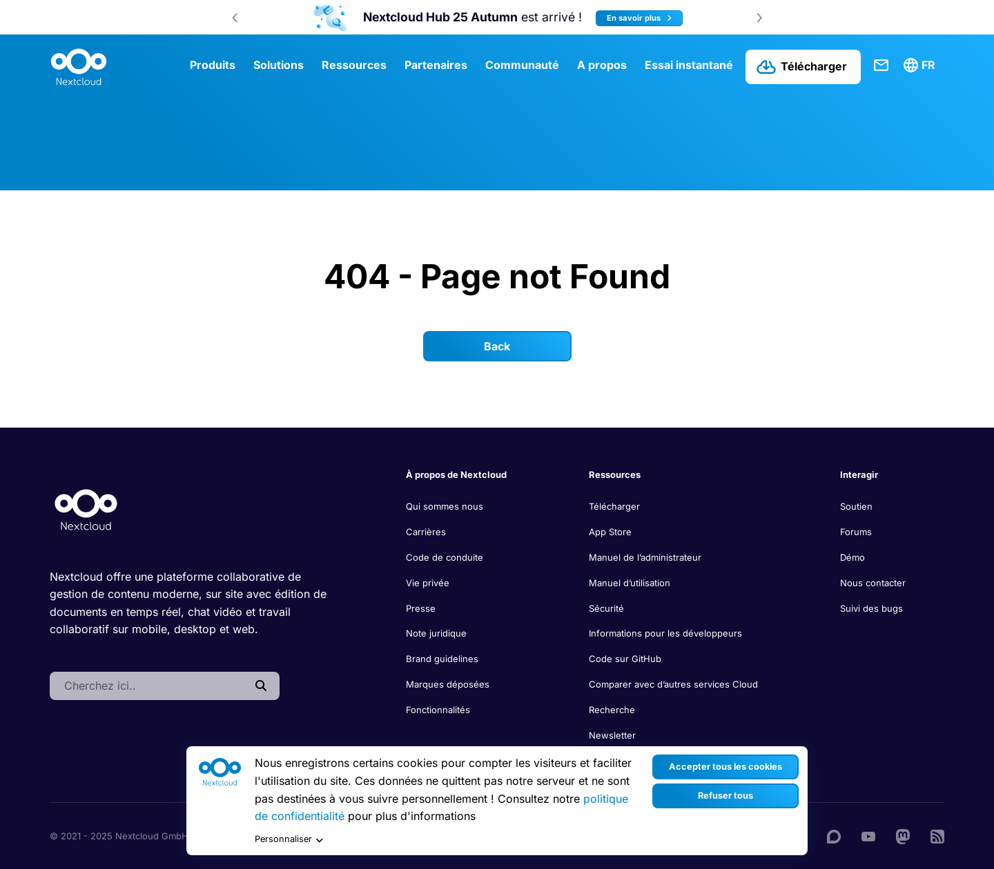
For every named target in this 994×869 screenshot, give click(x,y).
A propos (602, 65)
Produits (212, 65)
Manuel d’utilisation (629, 582)
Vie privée (427, 582)
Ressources (354, 65)
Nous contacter (873, 582)
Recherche (612, 709)
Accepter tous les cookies (725, 766)
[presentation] (234, 17)
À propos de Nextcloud (456, 474)
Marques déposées (447, 684)
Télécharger (614, 506)
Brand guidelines (442, 658)
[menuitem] (921, 66)
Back (497, 346)
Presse (421, 608)
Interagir (859, 474)
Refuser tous (725, 795)
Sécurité (606, 608)
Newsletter (612, 735)
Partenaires (436, 65)
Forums (856, 531)
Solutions (278, 65)
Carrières (426, 531)
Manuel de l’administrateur (645, 557)
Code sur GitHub (625, 658)
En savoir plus (639, 18)
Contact (881, 66)
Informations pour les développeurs (665, 633)
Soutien (856, 506)
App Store (610, 531)
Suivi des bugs (871, 608)
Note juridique (436, 633)
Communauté (522, 65)
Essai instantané (689, 65)
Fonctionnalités (438, 709)
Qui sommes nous (444, 506)
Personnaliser (289, 840)
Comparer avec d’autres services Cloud (673, 684)
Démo (852, 557)
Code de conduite (444, 557)
